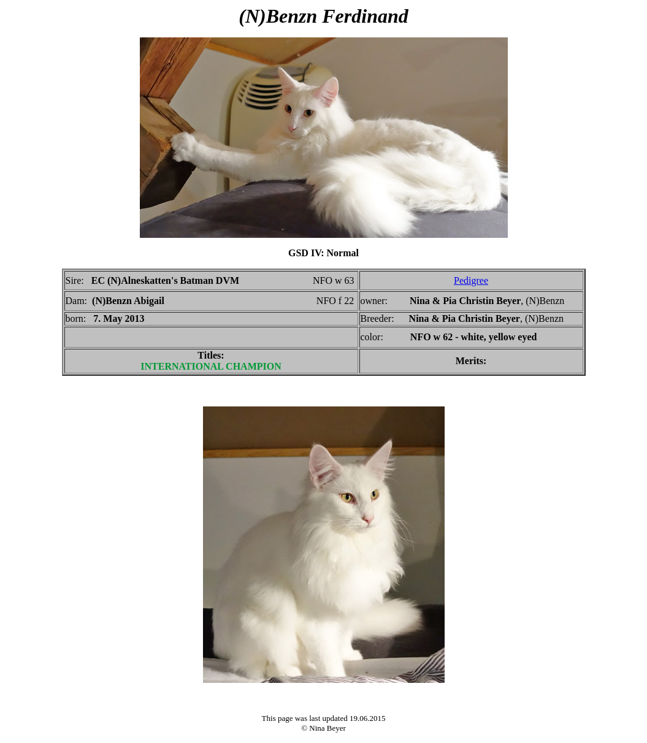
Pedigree (471, 280)
